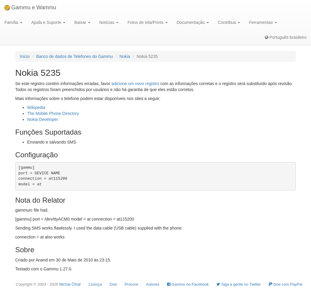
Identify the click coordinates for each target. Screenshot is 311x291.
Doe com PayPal (285, 284)
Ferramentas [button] (263, 22)
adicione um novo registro (135, 83)
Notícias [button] (108, 22)
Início (25, 56)
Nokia (124, 56)
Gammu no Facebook (188, 284)
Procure (131, 284)
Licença (95, 284)
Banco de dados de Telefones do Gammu (74, 56)
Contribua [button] (229, 22)
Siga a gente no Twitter (238, 284)
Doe (113, 284)
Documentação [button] (193, 22)
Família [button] (13, 22)
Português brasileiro (286, 37)
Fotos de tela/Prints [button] (147, 22)
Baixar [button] (82, 22)
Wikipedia (36, 107)
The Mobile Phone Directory (53, 113)
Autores (152, 284)
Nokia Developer (42, 119)
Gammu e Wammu (30, 7)
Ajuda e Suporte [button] (48, 22)
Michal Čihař (70, 284)
